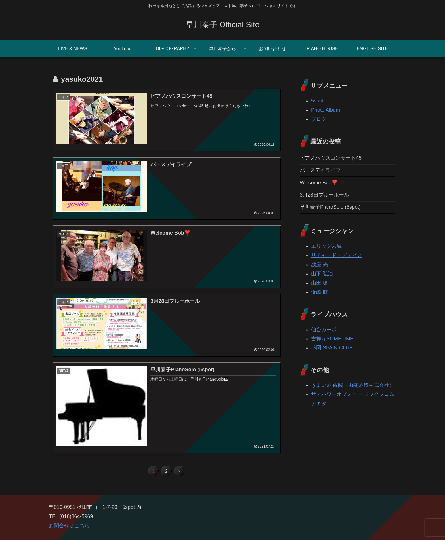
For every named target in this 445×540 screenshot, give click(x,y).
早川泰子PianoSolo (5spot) (330, 207)
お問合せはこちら (69, 528)
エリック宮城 (326, 246)
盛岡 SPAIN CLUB (332, 348)
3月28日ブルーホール (324, 195)
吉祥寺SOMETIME (332, 338)
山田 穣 (319, 283)
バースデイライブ (320, 170)
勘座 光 (319, 264)
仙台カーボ (324, 329)
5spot (317, 101)
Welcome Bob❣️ (319, 182)
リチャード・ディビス (336, 255)
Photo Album (325, 110)
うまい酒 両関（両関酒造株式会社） (352, 385)
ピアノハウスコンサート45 (331, 158)
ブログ (318, 119)
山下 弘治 (322, 274)
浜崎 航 (319, 292)
